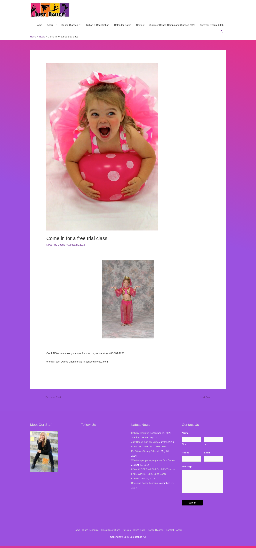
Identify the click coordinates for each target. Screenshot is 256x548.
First (184, 444)
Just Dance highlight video (145, 442)
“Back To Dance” (140, 437)
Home (39, 25)
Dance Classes (69, 25)
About (50, 25)
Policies (126, 532)
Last (206, 444)
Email (207, 452)
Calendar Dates (122, 25)
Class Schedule (88, 532)
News (49, 245)
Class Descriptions (110, 532)
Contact (140, 25)
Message (187, 465)
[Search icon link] (222, 31)
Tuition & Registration (97, 25)
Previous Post (52, 397)
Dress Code (139, 532)
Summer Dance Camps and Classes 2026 (172, 25)
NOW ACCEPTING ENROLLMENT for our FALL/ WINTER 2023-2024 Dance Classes (152, 474)
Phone (185, 452)
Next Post (206, 397)
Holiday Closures (140, 433)
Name (185, 433)
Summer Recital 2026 (212, 25)
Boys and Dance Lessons (145, 483)
